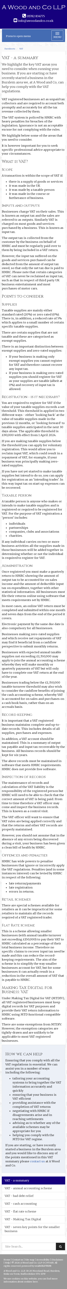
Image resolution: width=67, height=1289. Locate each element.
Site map (29, 1259)
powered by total (36, 1266)
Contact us (17, 1259)
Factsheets (9, 48)
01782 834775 (36, 16)
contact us (37, 1161)
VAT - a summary (17, 1180)
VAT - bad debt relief (19, 1196)
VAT (21, 48)
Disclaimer (57, 1259)
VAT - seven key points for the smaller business (32, 1229)
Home (7, 1259)
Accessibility (42, 1259)
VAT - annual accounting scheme (28, 1188)
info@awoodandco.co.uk (35, 20)
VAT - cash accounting (21, 1203)
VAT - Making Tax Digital (23, 1219)
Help (7, 1262)
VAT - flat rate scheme (20, 1211)
